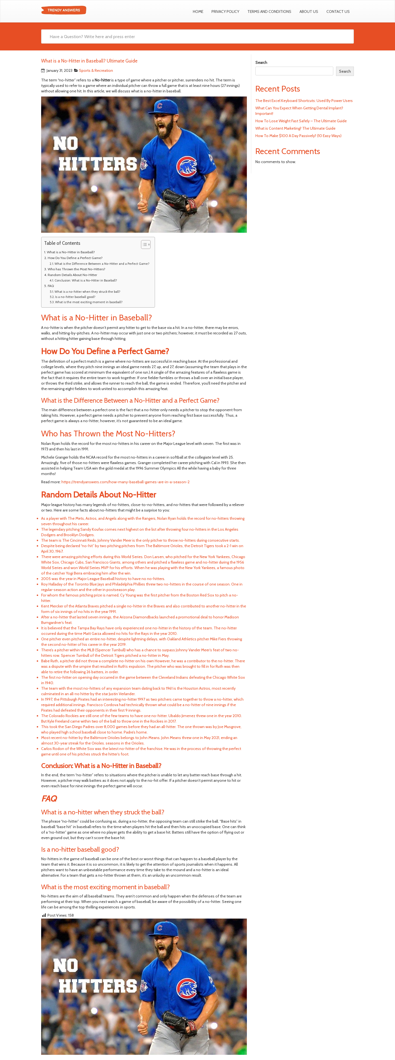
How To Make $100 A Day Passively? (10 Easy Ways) (298, 135)
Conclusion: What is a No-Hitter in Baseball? (86, 280)
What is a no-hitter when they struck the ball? (87, 292)
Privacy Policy (225, 11)
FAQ (51, 286)
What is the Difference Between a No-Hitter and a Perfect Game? (102, 264)
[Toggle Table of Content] (143, 244)
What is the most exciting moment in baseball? (88, 302)
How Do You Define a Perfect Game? (75, 258)
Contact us (338, 11)
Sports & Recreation (96, 70)
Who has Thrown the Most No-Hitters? (76, 269)
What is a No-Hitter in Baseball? (71, 252)
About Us (309, 11)
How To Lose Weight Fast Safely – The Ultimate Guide (301, 120)
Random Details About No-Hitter (72, 275)
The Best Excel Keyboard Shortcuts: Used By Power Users (304, 100)
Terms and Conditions (269, 11)
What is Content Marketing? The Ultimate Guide (295, 128)
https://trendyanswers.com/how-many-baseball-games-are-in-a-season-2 (125, 481)
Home (198, 11)
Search (261, 62)
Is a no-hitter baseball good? (75, 297)
